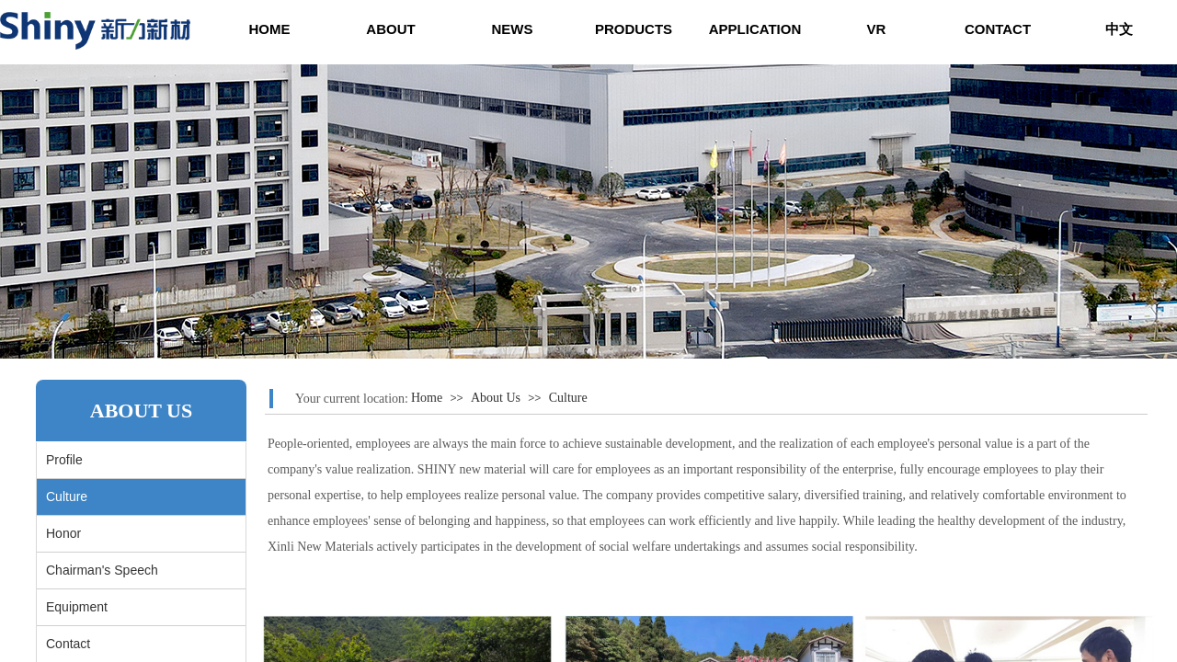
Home (426, 398)
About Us (495, 398)
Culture (568, 398)
